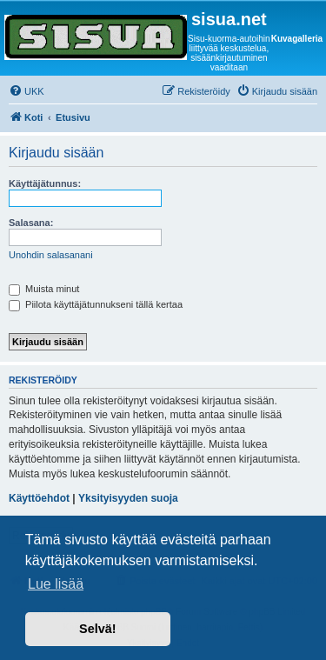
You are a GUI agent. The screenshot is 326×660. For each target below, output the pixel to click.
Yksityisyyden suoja (128, 498)
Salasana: (31, 222)
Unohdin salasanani (51, 255)
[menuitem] (26, 91)
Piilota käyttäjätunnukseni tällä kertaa (96, 304)
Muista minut (44, 288)
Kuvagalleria (297, 38)
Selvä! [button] (97, 629)
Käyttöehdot (39, 498)
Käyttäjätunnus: (45, 183)
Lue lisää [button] (55, 584)
